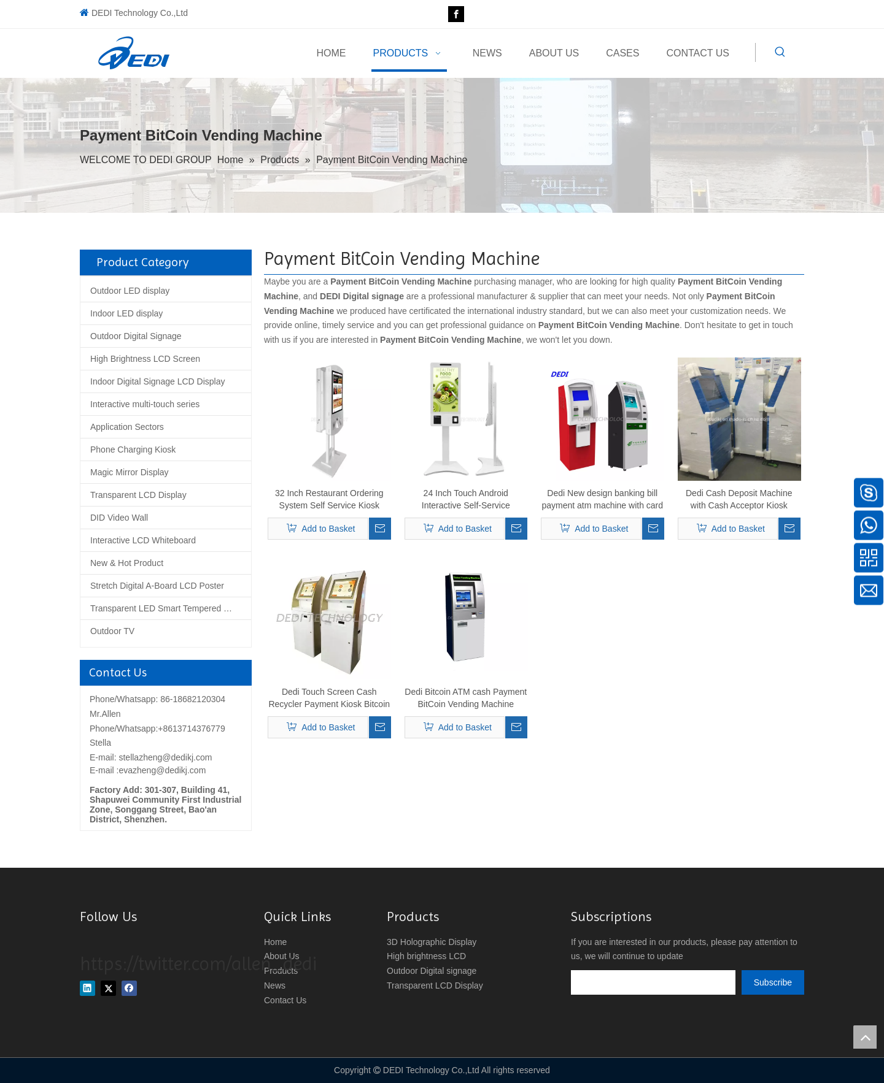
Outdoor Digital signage (431, 971)
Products (281, 971)
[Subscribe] (773, 982)
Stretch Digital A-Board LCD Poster (157, 586)
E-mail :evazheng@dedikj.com (148, 770)
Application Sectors (127, 427)
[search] (653, 982)
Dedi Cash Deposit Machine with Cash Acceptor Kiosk (739, 499)
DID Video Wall (119, 517)
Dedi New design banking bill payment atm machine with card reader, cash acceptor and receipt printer (602, 499)
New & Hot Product (126, 563)
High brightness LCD (426, 956)
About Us (282, 956)
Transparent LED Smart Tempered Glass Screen (170, 608)
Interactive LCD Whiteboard (143, 540)
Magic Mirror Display (129, 472)
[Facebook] (456, 14)
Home (275, 942)
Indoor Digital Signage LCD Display (157, 381)
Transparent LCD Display (138, 495)
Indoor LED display (126, 313)
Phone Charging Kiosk (133, 449)
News (274, 985)
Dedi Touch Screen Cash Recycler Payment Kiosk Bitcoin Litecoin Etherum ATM (329, 698)
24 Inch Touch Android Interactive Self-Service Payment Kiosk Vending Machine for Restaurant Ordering (466, 499)
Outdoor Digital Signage (136, 336)
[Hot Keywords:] (780, 52)
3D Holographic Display (431, 942)
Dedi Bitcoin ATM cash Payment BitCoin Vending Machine (466, 698)
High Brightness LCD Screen (145, 359)
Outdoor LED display (129, 291)
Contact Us (285, 1000)
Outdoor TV (112, 631)
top (865, 1037)
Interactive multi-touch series (145, 404)
